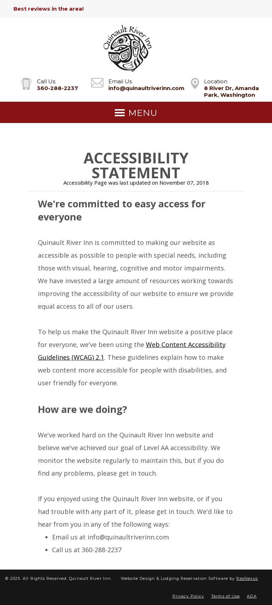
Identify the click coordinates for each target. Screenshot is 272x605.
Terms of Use (225, 596)
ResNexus (247, 578)
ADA (251, 596)
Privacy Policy (188, 596)
